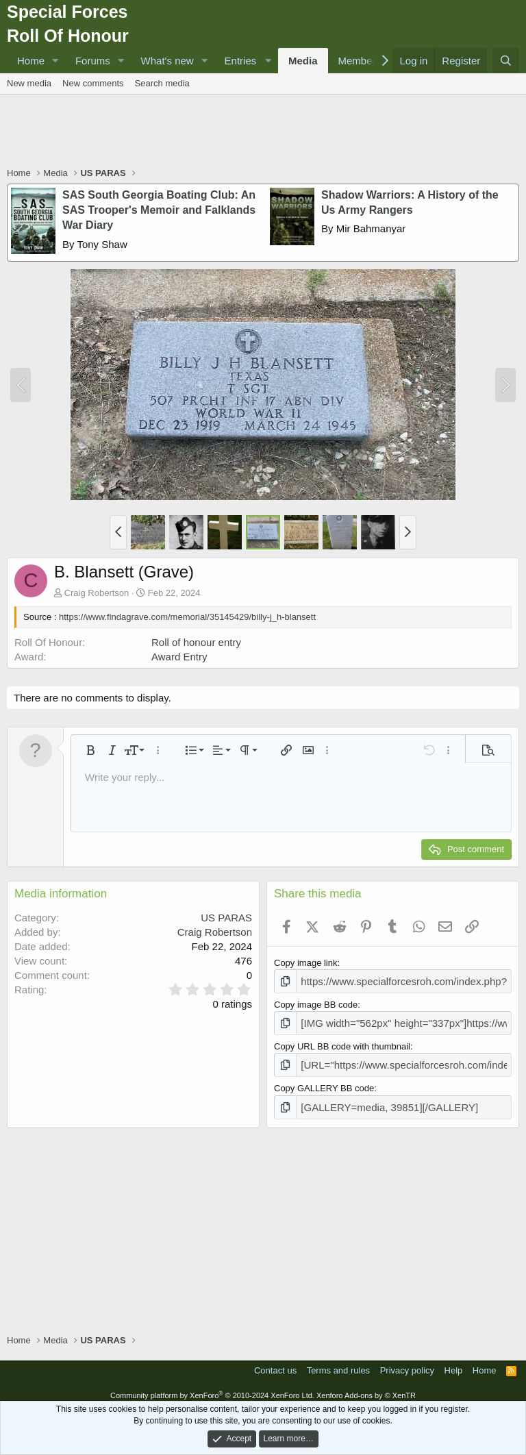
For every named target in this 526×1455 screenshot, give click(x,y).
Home (31, 60)
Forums (92, 60)
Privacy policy (407, 1363)
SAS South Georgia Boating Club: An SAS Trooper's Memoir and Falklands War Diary (158, 210)
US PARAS (226, 917)
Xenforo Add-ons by (366, 1388)
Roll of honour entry (196, 642)
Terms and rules (338, 1363)
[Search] (505, 60)
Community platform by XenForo (212, 1388)
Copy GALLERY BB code (324, 1083)
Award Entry (179, 656)
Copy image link (306, 963)
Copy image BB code (316, 1002)
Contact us (275, 1363)
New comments (93, 83)
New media (29, 83)
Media (303, 60)
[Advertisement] (263, 132)
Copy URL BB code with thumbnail (342, 1042)
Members (359, 60)
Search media (162, 83)
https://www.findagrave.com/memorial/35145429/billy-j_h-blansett (187, 617)
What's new (167, 60)
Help (453, 1363)
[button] (55, 60)
